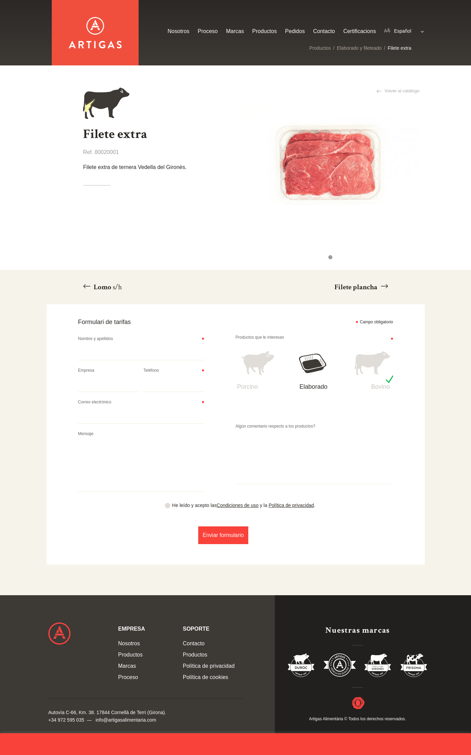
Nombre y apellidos (95, 338)
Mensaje (85, 433)
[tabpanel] (329, 164)
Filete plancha (356, 287)
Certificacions (359, 31)
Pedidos (295, 31)
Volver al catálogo (401, 90)
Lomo (107, 287)
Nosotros (178, 31)
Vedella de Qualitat (340, 666)
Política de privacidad (291, 505)
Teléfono (151, 370)
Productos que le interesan (259, 337)
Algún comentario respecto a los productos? (275, 426)
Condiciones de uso (237, 505)
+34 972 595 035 (66, 720)
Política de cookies (205, 677)
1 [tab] (330, 257)
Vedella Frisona (413, 666)
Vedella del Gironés (378, 666)
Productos (320, 48)
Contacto (324, 31)
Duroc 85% (301, 666)
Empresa (86, 370)
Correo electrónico (94, 402)
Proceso (208, 31)
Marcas (235, 31)
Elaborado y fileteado (359, 48)
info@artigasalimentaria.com (126, 720)
